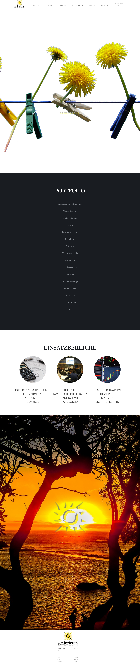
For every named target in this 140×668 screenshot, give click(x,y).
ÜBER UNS (91, 5)
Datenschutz (60, 655)
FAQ (58, 653)
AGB (58, 650)
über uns (75, 653)
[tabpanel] (119, 4)
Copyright (59, 661)
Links (58, 659)
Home (75, 650)
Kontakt (75, 655)
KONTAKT (105, 5)
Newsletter (76, 659)
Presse (58, 657)
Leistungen (76, 657)
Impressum (76, 661)
